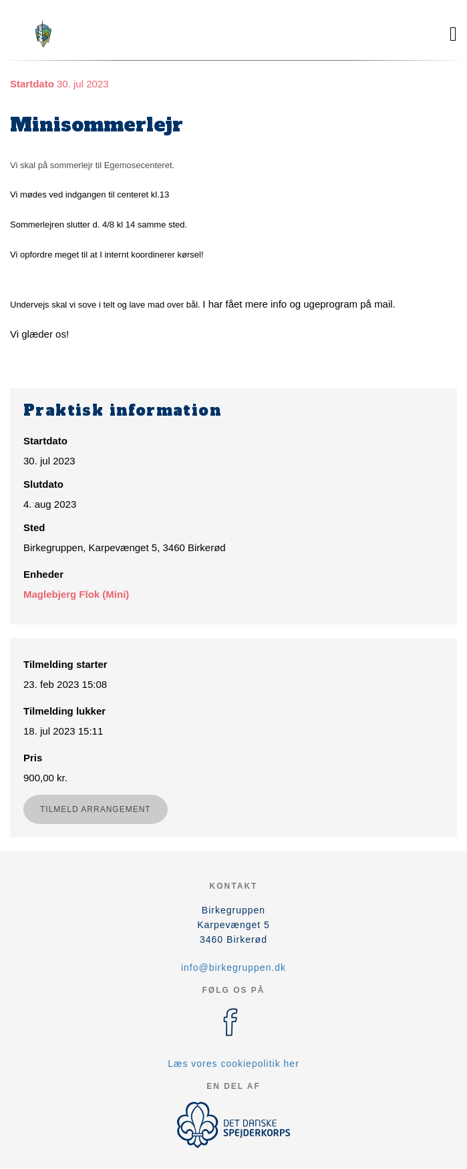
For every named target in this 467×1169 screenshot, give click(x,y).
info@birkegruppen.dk (233, 967)
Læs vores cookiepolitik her (233, 1063)
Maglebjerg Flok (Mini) (76, 594)
